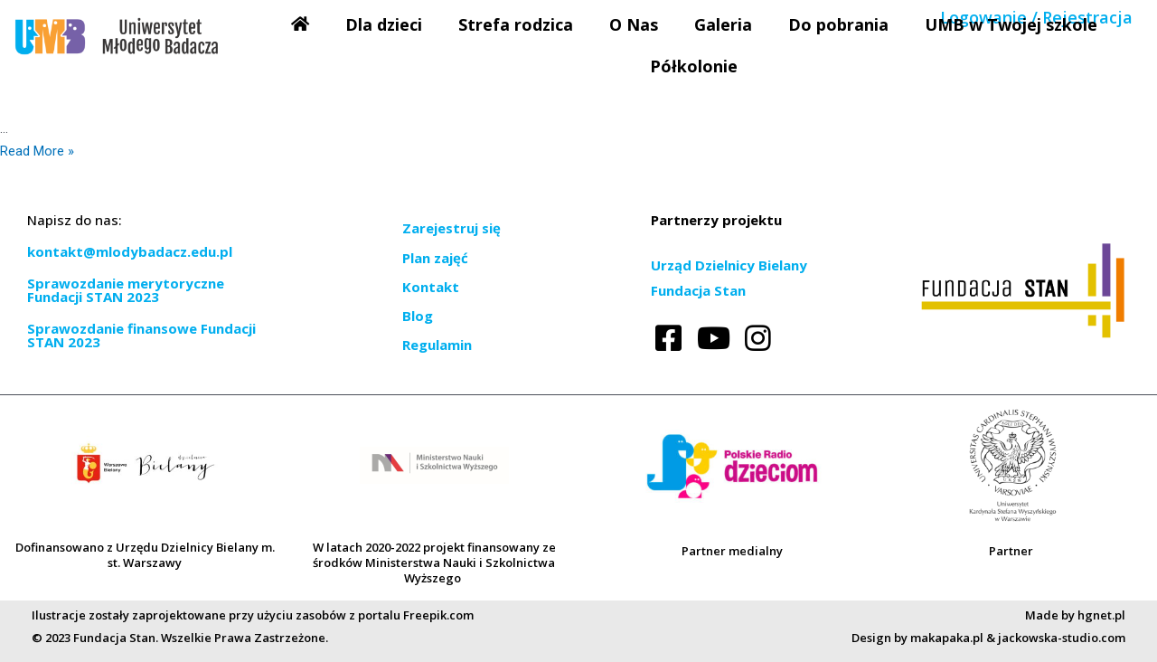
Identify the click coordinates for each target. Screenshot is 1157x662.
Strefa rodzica (515, 24)
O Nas (633, 24)
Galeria (723, 24)
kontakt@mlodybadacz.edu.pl (129, 251)
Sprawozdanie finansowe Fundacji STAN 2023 (141, 335)
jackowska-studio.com (1061, 637)
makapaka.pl (946, 637)
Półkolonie (694, 66)
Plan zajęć (435, 258)
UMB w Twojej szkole (1011, 24)
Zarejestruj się (451, 228)
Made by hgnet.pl (1075, 615)
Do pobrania (838, 24)
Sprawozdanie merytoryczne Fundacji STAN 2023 (125, 290)
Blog (417, 316)
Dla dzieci (383, 24)
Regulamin (437, 345)
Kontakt (430, 287)
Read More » (37, 151)
